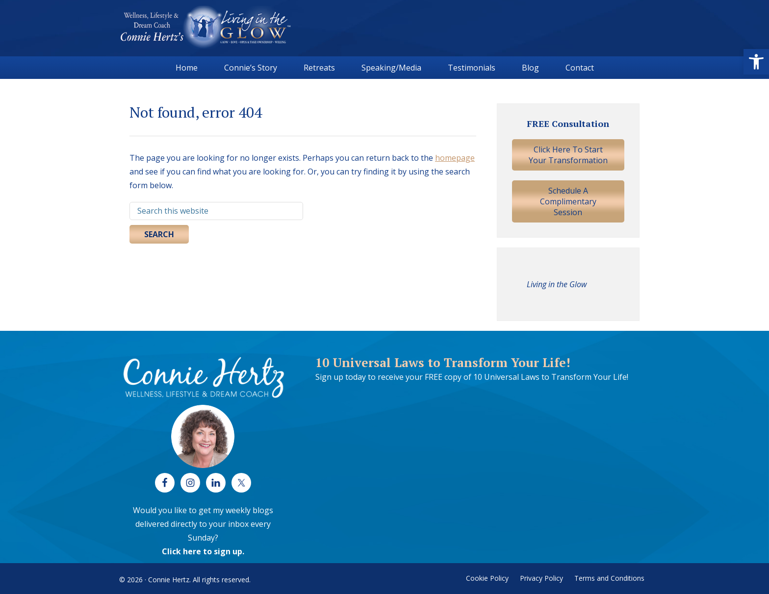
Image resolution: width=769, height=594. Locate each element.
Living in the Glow (557, 284)
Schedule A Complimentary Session (568, 201)
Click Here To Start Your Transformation (568, 155)
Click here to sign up (202, 551)
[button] (756, 61)
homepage (455, 157)
